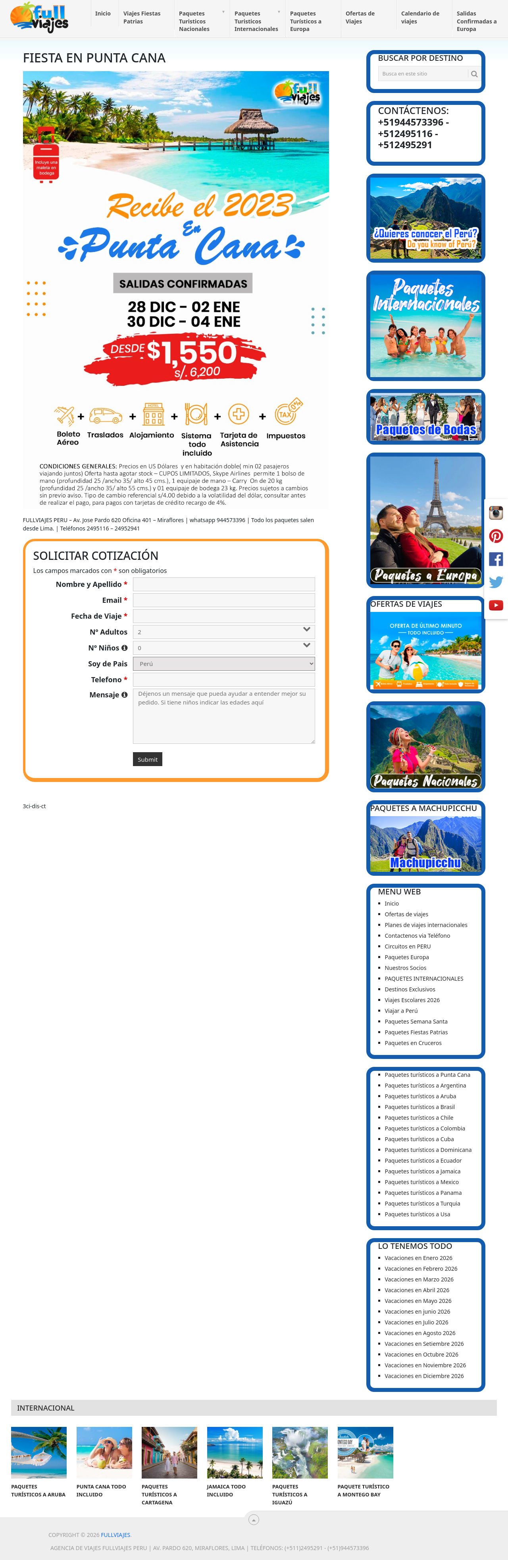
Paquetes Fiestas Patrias (416, 1032)
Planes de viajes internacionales (426, 925)
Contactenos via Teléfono (417, 935)
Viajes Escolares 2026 (412, 1000)
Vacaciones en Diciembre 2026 (424, 1376)
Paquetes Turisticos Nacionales (194, 21)
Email (115, 600)
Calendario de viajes (420, 17)
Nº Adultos (108, 632)
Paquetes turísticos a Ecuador (423, 1160)
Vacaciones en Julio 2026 (416, 1322)
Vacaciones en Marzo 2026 (419, 1279)
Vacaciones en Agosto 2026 (420, 1333)
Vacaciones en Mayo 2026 (418, 1301)
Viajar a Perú (401, 1010)
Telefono (109, 679)
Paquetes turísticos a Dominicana (428, 1150)
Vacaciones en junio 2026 (417, 1311)
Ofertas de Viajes (360, 17)
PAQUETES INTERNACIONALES (424, 978)
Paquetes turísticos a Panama (423, 1192)
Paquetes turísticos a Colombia (425, 1128)
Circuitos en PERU (408, 946)
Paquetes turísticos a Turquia (422, 1203)
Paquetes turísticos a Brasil (420, 1107)
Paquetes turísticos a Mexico (422, 1182)
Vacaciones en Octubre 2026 (421, 1354)
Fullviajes (115, 1535)
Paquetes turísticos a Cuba (419, 1139)
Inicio (103, 13)
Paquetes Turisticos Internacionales (256, 21)
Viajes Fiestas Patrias (142, 17)
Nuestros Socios (406, 968)
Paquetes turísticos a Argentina (425, 1085)
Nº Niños (107, 648)
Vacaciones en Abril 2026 (417, 1290)
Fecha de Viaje (99, 616)
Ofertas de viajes (407, 914)
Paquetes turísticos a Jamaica (423, 1171)
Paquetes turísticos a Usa (417, 1214)
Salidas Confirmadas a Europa (477, 21)
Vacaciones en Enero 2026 (418, 1258)
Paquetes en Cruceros (413, 1043)
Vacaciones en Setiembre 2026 (424, 1343)
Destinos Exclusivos (410, 989)
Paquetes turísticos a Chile (419, 1117)
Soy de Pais (107, 664)
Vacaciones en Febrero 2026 (421, 1268)
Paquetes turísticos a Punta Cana (428, 1074)
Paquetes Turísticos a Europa (305, 21)
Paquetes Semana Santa (416, 1021)
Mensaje (108, 695)
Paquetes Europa (407, 957)
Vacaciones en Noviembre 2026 (425, 1365)
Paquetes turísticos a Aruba (420, 1096)
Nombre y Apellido (92, 584)
